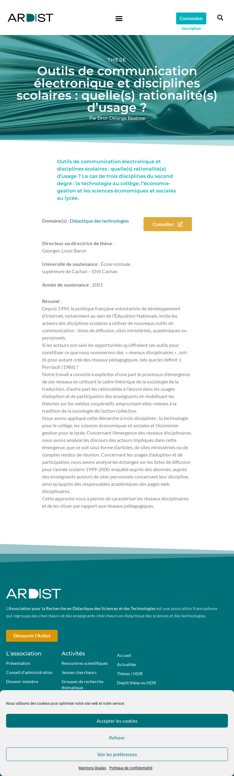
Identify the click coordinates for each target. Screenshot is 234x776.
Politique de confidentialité (131, 768)
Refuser (117, 737)
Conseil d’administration (29, 672)
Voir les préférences (117, 754)
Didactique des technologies (99, 221)
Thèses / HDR (130, 673)
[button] (119, 18)
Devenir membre (22, 681)
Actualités (126, 664)
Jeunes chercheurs (79, 672)
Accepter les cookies (117, 721)
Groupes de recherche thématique (82, 684)
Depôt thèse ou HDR (136, 682)
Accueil (124, 655)
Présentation (18, 663)
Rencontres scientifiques (85, 663)
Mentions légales (92, 768)
